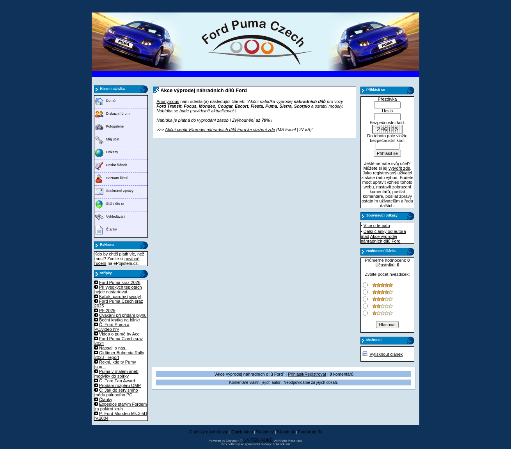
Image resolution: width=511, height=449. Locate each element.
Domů (110, 101)
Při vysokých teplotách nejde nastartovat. (118, 289)
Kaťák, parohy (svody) (120, 296)
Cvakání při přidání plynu (123, 315)
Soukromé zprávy (119, 191)
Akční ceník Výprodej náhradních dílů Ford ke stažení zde (220, 129)
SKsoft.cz (265, 431)
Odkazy (112, 152)
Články (111, 229)
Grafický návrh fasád (209, 431)
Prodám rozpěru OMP (120, 385)
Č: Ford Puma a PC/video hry (112, 327)
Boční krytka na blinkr (119, 320)
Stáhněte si (115, 204)
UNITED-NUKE (258, 440)
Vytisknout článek (386, 354)
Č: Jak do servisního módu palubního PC (116, 392)
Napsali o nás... (114, 348)
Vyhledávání (115, 216)
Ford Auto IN (310, 431)
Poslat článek (116, 165)
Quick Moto (242, 431)
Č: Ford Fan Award (117, 380)
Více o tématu (377, 225)
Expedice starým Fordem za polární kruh (120, 406)
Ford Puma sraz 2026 (119, 282)
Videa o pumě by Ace (119, 334)
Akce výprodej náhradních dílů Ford (381, 238)
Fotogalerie (115, 126)
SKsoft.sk (286, 431)
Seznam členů (117, 178)
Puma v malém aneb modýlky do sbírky (116, 373)
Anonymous (167, 101)
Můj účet (112, 139)
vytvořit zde (399, 168)
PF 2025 (107, 310)
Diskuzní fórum (118, 113)
